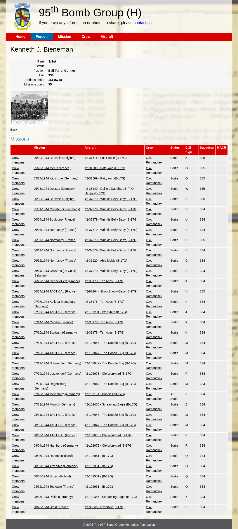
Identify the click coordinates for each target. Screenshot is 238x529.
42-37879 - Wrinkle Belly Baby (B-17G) (111, 199)
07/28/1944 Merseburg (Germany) (57, 394)
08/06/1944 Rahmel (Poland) (53, 456)
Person (42, 36)
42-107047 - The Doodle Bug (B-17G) (110, 343)
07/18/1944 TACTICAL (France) (55, 353)
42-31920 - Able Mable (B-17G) (106, 260)
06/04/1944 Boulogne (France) (54, 219)
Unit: (42, 75)
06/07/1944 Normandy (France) (55, 240)
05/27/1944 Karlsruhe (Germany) (56, 178)
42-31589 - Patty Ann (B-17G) (105, 168)
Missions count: (34, 84)
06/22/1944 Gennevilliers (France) (57, 281)
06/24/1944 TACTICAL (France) (55, 291)
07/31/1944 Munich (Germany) (54, 404)
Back (13, 129)
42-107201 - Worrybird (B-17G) (106, 312)
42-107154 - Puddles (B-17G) (105, 394)
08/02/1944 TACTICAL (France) (55, 425)
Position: (39, 70)
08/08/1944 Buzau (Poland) (52, 476)
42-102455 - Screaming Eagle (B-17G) (111, 404)
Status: (40, 66)
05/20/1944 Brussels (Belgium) (54, 158)
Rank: (41, 61)
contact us (142, 23)
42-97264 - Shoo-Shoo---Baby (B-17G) (111, 291)
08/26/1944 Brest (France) (51, 507)
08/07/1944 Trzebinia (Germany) (56, 466)
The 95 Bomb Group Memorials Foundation (124, 524)
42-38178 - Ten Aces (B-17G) (104, 281)
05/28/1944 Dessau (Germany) (55, 188)
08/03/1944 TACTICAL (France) (55, 435)
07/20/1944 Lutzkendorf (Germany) (57, 373)
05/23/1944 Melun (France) (52, 168)
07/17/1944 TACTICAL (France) (55, 343)
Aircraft (107, 36)
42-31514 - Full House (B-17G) (106, 158)
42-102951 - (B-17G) (99, 456)
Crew (86, 36)
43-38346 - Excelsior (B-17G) (104, 507)
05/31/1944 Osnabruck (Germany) (57, 209)
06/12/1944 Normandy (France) (55, 260)
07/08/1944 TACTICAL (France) (55, 312)
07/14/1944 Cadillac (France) (53, 322)
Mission (64, 36)
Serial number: (35, 80)
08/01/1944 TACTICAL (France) (55, 414)
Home (20, 36)
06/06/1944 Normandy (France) (55, 229)
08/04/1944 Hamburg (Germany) (56, 445)
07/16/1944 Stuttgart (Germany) (55, 332)
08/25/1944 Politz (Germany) (53, 497)
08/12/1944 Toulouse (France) (54, 486)
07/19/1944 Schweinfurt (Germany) (57, 363)
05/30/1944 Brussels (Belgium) (54, 199)
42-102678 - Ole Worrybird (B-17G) (108, 373)
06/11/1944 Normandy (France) (55, 250)
